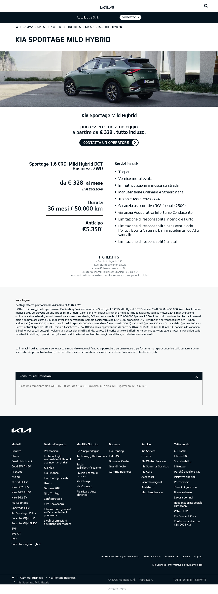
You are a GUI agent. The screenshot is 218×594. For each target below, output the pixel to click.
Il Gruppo (180, 466)
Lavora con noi (183, 497)
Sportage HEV (21, 507)
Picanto (16, 451)
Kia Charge (84, 481)
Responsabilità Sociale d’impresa (188, 504)
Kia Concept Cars (185, 516)
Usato (48, 483)
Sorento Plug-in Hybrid (26, 544)
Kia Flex (49, 467)
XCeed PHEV (20, 482)
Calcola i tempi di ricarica (87, 474)
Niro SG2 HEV (20, 487)
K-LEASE (114, 456)
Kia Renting (116, 451)
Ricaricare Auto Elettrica (86, 493)
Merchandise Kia (152, 492)
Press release (183, 492)
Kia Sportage (20, 502)
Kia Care (146, 471)
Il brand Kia (181, 456)
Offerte (146, 456)
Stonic (15, 456)
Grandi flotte (117, 466)
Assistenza (148, 487)
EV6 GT (16, 533)
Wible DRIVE (181, 511)
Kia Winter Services (153, 461)
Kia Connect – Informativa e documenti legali (177, 564)
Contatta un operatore (106, 142)
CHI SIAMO (180, 451)
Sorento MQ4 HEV (23, 518)
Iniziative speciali (184, 476)
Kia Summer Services (155, 466)
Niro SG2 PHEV (21, 492)
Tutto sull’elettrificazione (89, 466)
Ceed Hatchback (22, 461)
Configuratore (53, 498)
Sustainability (182, 461)
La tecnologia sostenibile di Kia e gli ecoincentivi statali (57, 459)
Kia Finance (51, 472)
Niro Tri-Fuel (52, 493)
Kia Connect (84, 486)
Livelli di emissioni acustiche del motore (57, 522)
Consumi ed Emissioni (36, 376)
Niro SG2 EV (19, 497)
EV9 (14, 538)
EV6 (14, 528)
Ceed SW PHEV (21, 466)
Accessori (147, 476)
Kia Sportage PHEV (24, 513)
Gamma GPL (52, 488)
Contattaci (129, 17)
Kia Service (148, 451)
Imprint (198, 556)
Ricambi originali (151, 482)
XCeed (16, 476)
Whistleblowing (152, 556)
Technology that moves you (92, 457)
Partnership (181, 482)
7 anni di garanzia (185, 487)
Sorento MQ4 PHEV (24, 523)
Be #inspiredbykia (88, 451)
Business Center (119, 461)
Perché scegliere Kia (187, 471)
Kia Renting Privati (56, 478)
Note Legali (171, 556)
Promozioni (51, 451)
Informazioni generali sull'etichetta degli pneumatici (57, 512)
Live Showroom (54, 503)
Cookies (186, 556)
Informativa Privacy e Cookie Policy (120, 556)
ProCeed (17, 471)
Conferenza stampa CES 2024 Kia (187, 523)
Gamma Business (120, 471)
